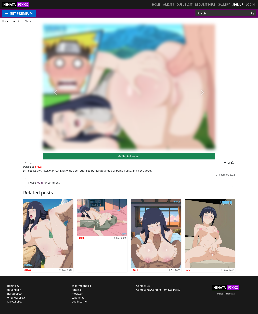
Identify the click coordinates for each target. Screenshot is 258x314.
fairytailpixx (14, 301)
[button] (56, 92)
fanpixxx (77, 290)
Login (250, 4)
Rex (188, 270)
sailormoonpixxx (82, 286)
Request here (205, 4)
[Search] (252, 13)
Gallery (224, 4)
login (40, 182)
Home (156, 4)
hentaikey (13, 286)
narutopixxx (14, 293)
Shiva (27, 270)
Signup (237, 4)
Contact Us (143, 286)
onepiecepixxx (16, 297)
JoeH (81, 238)
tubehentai (78, 297)
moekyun (77, 293)
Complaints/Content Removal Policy (158, 290)
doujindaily (14, 290)
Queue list (184, 4)
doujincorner (80, 301)
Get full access (129, 156)
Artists (168, 4)
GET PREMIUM (19, 13)
